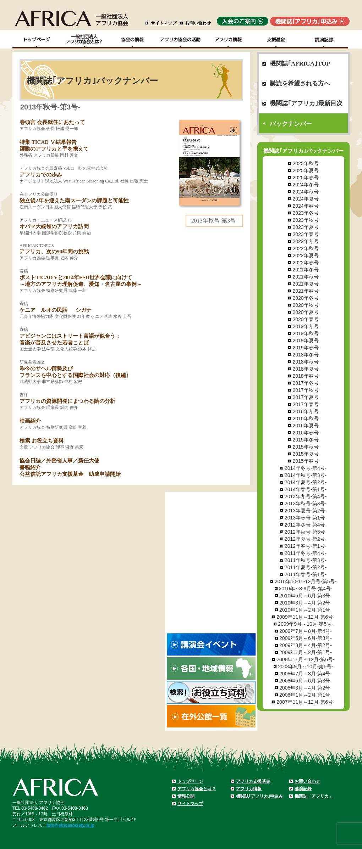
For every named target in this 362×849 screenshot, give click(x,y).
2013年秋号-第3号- (306, 503)
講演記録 (324, 39)
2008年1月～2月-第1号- (305, 695)
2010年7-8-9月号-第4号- (306, 588)
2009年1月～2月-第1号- (305, 652)
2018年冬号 (305, 355)
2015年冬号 (305, 440)
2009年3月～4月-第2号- (305, 645)
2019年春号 (305, 347)
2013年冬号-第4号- (306, 496)
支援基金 (276, 39)
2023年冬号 (305, 213)
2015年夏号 (305, 454)
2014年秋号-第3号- (306, 475)
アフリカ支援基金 (253, 781)
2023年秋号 (305, 220)
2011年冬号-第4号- (306, 553)
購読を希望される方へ (300, 83)
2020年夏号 (305, 312)
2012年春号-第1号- (306, 546)
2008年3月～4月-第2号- (305, 688)
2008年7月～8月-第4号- (305, 673)
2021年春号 (305, 291)
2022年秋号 (305, 248)
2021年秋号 (305, 277)
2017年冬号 (305, 383)
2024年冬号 (305, 184)
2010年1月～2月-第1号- (305, 610)
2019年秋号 (305, 333)
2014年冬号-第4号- (306, 468)
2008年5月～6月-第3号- (305, 681)
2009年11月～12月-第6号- (305, 617)
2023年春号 (305, 234)
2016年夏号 (305, 425)
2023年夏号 (305, 227)
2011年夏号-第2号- (306, 567)
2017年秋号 (305, 390)
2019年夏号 (305, 340)
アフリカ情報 (249, 788)
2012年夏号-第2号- (306, 539)
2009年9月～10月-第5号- (305, 624)
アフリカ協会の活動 (180, 39)
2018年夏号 (305, 369)
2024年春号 (305, 206)
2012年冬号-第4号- (306, 525)
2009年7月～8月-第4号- (305, 631)
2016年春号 (305, 432)
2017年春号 (305, 404)
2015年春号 (305, 461)
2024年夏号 (305, 199)
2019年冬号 (305, 326)
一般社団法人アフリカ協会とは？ (85, 39)
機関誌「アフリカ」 (314, 796)
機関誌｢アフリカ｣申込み (259, 796)
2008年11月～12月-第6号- (305, 659)
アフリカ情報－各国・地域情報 (228, 39)
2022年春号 (305, 262)
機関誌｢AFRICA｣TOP (300, 63)
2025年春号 (305, 177)
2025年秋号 (305, 163)
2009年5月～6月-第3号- (305, 638)
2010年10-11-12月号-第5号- (305, 581)
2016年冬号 (305, 411)
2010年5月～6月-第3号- (305, 595)
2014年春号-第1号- (306, 489)
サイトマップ (163, 23)
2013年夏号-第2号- (306, 510)
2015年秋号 (305, 447)
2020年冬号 (305, 298)
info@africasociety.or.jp (70, 825)
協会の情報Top (133, 39)
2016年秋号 (305, 418)
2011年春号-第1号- (306, 574)
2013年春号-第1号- (306, 518)
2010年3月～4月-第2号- (305, 603)
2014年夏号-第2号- (306, 482)
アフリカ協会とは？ (196, 788)
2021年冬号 (305, 269)
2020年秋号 (305, 305)
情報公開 (185, 796)
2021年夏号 (305, 284)
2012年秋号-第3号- (306, 532)
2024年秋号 (305, 192)
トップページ (190, 781)
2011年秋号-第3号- (306, 560)
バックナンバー (291, 123)
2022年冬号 (305, 241)
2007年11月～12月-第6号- (305, 702)
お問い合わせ (198, 23)
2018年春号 (305, 376)
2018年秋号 (305, 362)
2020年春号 (305, 319)
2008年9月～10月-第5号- (305, 666)
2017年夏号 (305, 397)
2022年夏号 (305, 255)
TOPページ (36, 39)
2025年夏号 (305, 170)
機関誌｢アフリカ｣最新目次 (306, 103)
